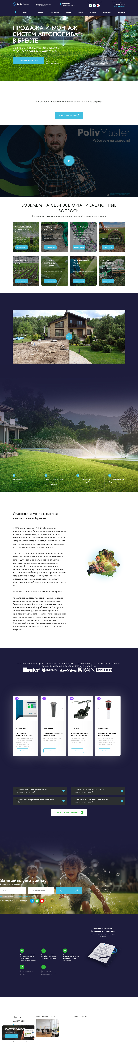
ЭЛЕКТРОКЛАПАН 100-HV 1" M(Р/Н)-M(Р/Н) (79, 734)
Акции (68, 12)
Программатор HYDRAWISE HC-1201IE (24, 734)
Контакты (121, 12)
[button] (16, 707)
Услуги (25, 12)
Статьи (80, 12)
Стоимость (107, 12)
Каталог (40, 12)
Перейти (22, 750)
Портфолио (55, 12)
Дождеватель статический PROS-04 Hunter (53, 734)
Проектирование (81, 227)
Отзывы (93, 12)
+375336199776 (119, 4)
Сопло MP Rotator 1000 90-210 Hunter (107, 734)
